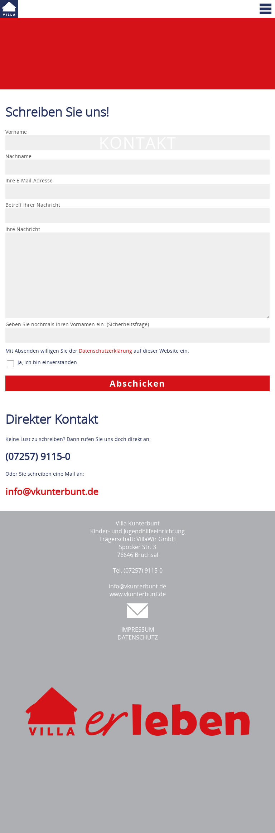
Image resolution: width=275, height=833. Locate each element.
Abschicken (137, 383)
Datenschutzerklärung (105, 350)
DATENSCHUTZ (137, 637)
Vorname (16, 131)
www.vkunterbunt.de (138, 594)
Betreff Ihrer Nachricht (32, 204)
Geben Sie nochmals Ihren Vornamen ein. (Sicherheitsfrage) (77, 324)
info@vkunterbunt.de (51, 491)
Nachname (18, 156)
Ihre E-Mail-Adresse (29, 180)
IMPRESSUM (137, 629)
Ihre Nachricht (22, 229)
